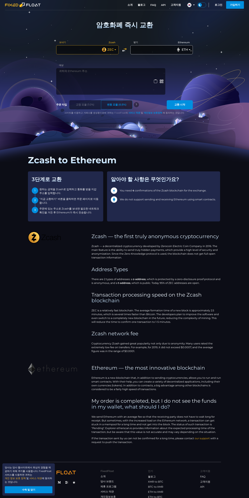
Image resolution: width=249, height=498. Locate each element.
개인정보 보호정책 (153, 95)
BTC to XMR (155, 469)
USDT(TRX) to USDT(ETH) (164, 485)
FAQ (153, 5)
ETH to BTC (155, 479)
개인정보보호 (108, 479)
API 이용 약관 (108, 489)
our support (202, 421)
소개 (130, 4)
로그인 (218, 4)
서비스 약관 (134, 95)
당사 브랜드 (107, 464)
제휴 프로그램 (108, 469)
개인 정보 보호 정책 (16, 476)
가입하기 (235, 4)
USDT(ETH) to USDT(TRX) (164, 490)
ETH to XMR (155, 474)
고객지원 (176, 4)
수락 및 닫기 (30, 489)
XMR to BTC (155, 464)
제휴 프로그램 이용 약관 (114, 484)
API (163, 5)
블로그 (141, 4)
